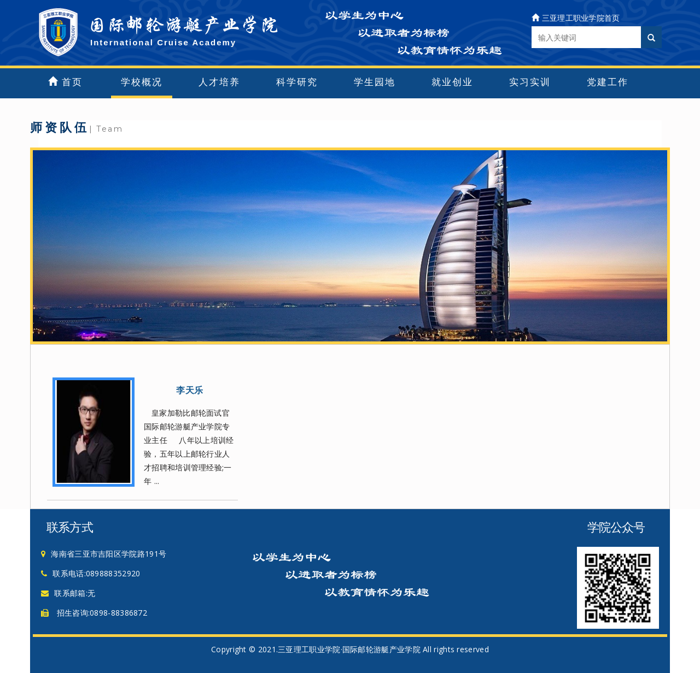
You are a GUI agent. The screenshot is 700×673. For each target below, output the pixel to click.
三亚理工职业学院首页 (576, 18)
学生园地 (374, 81)
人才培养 (219, 81)
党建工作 (607, 81)
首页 (65, 81)
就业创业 (452, 81)
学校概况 (141, 81)
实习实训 (530, 81)
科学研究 (297, 81)
